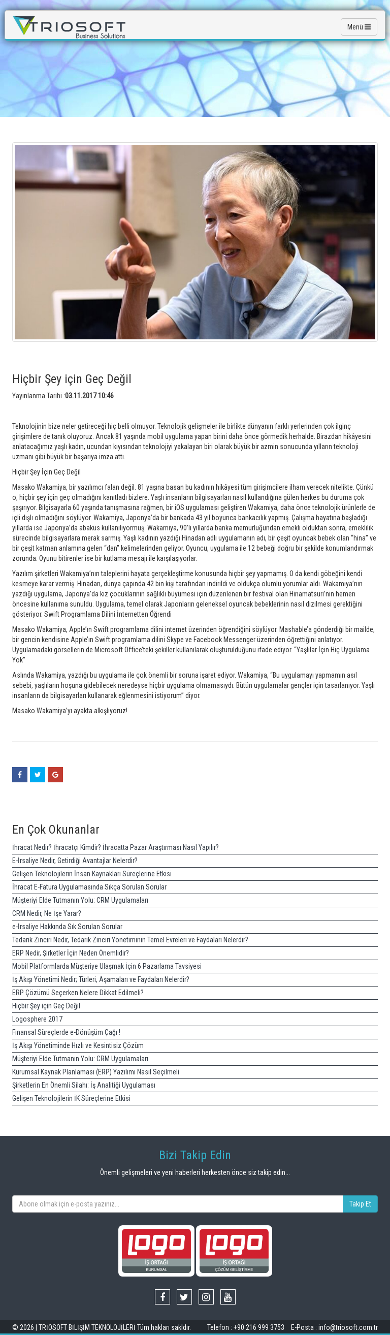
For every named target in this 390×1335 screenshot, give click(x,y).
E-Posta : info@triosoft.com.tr (334, 1327)
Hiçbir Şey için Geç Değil (46, 1006)
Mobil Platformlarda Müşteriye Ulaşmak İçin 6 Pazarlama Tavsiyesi (107, 966)
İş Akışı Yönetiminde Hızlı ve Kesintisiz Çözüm (78, 1045)
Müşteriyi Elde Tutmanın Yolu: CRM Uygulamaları (80, 900)
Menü (359, 27)
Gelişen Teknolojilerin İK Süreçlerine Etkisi (71, 1098)
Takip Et (360, 1204)
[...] (177, 1204)
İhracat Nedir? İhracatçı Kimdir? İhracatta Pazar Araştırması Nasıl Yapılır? (115, 847)
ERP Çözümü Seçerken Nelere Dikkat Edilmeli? (78, 993)
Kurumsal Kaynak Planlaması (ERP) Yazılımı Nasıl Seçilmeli (95, 1072)
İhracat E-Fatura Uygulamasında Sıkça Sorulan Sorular (89, 887)
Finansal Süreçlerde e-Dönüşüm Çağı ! (66, 1032)
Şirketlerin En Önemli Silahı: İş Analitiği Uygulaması (83, 1085)
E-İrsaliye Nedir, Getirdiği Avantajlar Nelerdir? (75, 860)
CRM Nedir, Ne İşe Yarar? (46, 913)
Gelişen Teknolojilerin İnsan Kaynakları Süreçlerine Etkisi (92, 874)
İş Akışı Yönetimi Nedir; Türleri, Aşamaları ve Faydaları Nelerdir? (100, 979)
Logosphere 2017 (37, 1019)
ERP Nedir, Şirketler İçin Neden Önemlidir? (70, 953)
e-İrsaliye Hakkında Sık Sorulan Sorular (67, 927)
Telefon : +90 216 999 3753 (246, 1327)
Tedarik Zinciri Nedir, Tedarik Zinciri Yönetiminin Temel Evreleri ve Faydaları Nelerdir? (130, 940)
